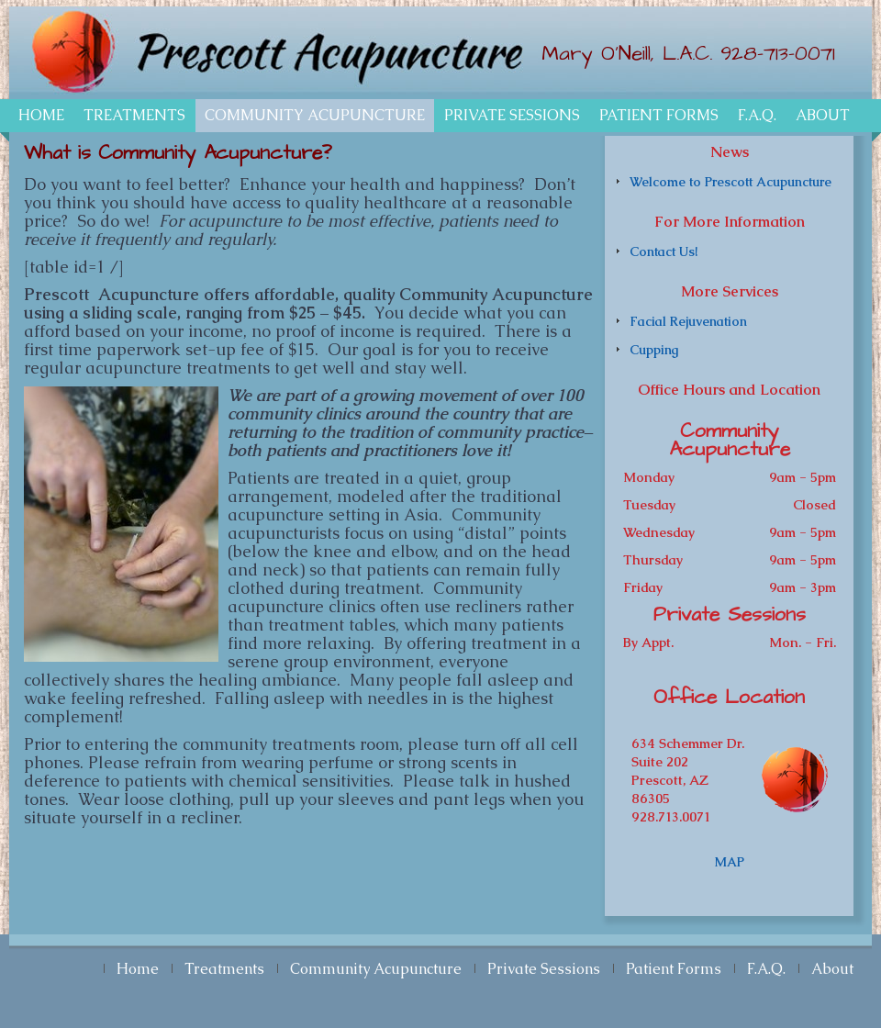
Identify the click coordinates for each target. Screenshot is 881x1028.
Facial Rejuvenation (688, 321)
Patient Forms (659, 115)
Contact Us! (663, 251)
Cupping (654, 349)
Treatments (134, 115)
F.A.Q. (757, 115)
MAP (729, 862)
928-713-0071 (777, 53)
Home (41, 115)
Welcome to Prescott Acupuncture (730, 181)
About (823, 115)
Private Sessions (512, 115)
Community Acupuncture (315, 115)
